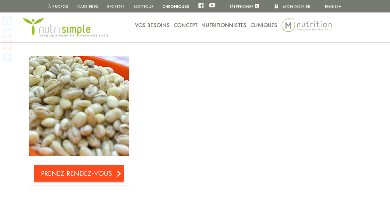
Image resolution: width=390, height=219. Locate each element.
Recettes (116, 6)
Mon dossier (292, 6)
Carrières (87, 6)
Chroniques (176, 6)
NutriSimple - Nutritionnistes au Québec (65, 27)
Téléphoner (245, 6)
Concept (186, 25)
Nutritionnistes (223, 25)
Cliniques (264, 25)
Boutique (144, 6)
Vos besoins (152, 25)
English (333, 6)
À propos (58, 6)
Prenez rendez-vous (76, 173)
